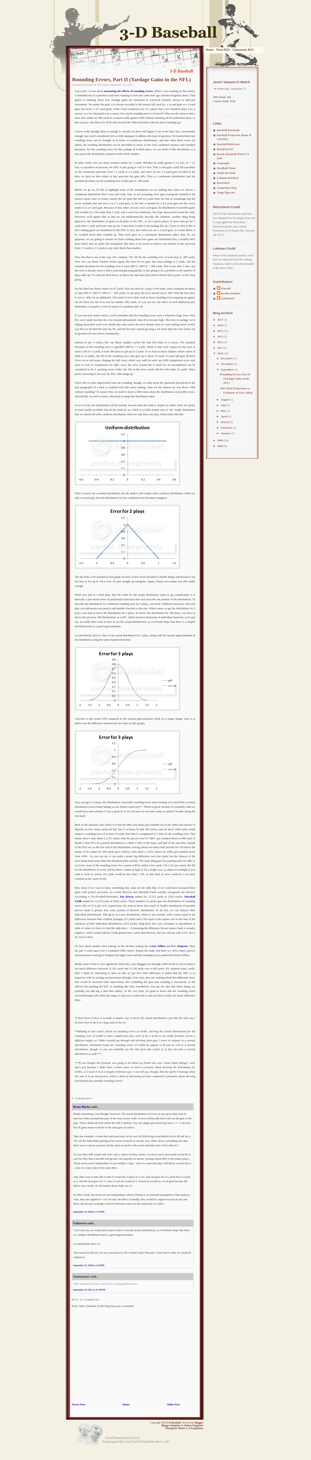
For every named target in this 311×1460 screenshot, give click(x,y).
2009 (220, 440)
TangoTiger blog (226, 187)
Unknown (80, 1223)
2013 (220, 336)
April (224, 416)
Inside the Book (226, 172)
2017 (220, 319)
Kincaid (226, 288)
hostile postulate (231, 293)
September (227, 369)
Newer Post (78, 1404)
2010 (220, 353)
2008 (220, 446)
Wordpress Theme (175, 1428)
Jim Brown (127, 896)
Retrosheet (223, 182)
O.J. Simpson (179, 946)
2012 (220, 342)
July (224, 405)
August (225, 399)
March (225, 422)
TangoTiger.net (226, 192)
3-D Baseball (181, 71)
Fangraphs (223, 163)
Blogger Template (171, 1425)
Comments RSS (243, 49)
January (226, 433)
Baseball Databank (228, 130)
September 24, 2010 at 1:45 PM (88, 1211)
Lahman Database (228, 177)
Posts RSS (223, 49)
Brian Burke (81, 1106)
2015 (220, 331)
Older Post (173, 1404)
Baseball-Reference (228, 144)
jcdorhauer (228, 298)
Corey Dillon (157, 946)
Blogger (199, 1422)
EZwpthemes (196, 1428)
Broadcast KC (225, 149)
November (227, 364)
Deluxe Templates (193, 1425)
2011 (220, 347)
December (227, 358)
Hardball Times (226, 168)
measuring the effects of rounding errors (128, 91)
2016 (220, 325)
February (227, 427)
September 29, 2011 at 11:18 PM (89, 1289)
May (224, 410)
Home (210, 49)
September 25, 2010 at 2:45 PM (88, 1265)
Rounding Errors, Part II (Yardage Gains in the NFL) (131, 79)
